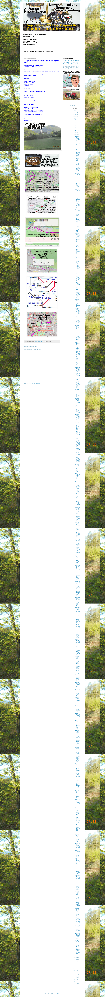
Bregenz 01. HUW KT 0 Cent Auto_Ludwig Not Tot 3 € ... (77, 198)
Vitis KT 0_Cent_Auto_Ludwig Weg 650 (77, 205)
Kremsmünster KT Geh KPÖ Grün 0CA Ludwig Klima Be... (77, 879)
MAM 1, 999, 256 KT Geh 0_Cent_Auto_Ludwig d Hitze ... (77, 320)
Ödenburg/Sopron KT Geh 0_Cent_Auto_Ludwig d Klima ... (77, 468)
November (77, 122)
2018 (75, 974)
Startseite (42, 381)
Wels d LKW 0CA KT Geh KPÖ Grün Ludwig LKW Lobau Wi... (77, 601)
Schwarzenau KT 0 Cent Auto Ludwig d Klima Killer (77, 228)
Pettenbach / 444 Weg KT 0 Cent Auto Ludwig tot (77, 169)
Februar (76, 962)
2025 (75, 112)
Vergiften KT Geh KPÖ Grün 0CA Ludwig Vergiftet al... (77, 692)
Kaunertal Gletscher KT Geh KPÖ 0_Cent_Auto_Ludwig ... (77, 401)
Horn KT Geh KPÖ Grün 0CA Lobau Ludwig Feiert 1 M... (77, 742)
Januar (76, 965)
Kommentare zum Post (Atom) (34, 383)
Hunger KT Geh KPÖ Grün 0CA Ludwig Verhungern (77, 685)
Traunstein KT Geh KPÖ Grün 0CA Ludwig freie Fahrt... (77, 838)
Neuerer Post (26, 381)
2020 (75, 970)
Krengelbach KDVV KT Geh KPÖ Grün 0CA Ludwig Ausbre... (77, 611)
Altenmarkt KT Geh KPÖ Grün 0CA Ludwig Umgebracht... (77, 619)
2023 (75, 116)
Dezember (77, 119)
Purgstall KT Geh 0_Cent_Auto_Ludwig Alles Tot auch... (77, 354)
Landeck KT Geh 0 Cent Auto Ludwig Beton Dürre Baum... (77, 243)
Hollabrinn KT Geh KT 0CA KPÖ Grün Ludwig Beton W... (77, 734)
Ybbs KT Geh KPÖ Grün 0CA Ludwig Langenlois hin (77, 708)
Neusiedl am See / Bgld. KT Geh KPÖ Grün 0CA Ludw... (77, 846)
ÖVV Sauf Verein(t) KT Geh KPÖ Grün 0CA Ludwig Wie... (77, 912)
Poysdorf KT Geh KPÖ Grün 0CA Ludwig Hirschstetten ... (77, 542)
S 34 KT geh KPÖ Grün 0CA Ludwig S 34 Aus (77, 626)
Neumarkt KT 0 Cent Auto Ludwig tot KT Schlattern (77, 176)
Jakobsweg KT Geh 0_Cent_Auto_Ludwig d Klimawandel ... (77, 303)
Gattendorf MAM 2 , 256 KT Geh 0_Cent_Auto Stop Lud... (77, 329)
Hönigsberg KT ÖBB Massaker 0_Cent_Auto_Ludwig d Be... (77, 139)
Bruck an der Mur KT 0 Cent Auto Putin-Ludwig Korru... (77, 212)
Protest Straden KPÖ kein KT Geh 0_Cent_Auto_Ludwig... (77, 494)
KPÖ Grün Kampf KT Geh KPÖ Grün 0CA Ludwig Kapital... (77, 895)
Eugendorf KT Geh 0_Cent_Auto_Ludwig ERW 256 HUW (77, 409)
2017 (75, 975)
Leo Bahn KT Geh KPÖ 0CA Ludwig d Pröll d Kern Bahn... (77, 534)
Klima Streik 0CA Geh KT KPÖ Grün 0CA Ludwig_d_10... (77, 928)
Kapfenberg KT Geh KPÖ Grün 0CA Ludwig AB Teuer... (77, 777)
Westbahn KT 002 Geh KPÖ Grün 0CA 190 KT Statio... (77, 750)
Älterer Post (57, 381)
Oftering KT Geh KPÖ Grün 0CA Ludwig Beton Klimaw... (77, 593)
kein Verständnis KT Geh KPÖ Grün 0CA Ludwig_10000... (77, 920)
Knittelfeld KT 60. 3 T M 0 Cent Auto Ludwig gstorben (77, 161)
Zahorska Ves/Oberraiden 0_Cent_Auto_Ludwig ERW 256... (77, 435)
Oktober (76, 125)
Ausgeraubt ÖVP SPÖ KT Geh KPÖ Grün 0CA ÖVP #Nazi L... (77, 951)
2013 (75, 983)
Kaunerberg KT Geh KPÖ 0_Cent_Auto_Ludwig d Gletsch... (77, 485)
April (76, 959)
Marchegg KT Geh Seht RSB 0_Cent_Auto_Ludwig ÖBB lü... (77, 443)
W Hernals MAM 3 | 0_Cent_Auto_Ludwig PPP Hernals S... (77, 337)
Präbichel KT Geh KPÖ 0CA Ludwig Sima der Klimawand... (77, 502)
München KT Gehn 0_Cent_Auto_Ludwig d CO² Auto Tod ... (77, 312)
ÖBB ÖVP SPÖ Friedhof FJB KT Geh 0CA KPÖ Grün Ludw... (77, 724)
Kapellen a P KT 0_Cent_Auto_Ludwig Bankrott (77, 146)
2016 (75, 977)
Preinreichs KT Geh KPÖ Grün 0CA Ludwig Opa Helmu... (77, 660)
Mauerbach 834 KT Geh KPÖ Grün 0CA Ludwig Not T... (77, 943)
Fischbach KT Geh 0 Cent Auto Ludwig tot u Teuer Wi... (77, 269)
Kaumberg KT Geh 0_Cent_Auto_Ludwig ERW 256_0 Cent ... (77, 418)
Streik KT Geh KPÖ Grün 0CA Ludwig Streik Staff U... (77, 886)
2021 (75, 968)
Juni (76, 134)
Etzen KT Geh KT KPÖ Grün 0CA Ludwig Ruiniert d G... (77, 821)
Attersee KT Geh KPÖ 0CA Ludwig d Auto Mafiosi (77, 518)
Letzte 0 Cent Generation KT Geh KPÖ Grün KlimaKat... (77, 862)
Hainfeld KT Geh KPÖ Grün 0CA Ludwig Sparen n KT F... (77, 936)
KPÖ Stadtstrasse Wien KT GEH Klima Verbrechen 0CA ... (77, 477)
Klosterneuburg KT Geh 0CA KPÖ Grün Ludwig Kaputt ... (77, 576)
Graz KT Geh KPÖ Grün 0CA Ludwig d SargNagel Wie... (77, 716)
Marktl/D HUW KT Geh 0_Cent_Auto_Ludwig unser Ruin (77, 346)
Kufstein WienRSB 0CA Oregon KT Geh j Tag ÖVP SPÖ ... (77, 758)
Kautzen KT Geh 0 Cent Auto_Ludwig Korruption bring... (77, 251)
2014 (75, 981)
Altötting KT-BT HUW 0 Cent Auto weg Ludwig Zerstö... (77, 220)
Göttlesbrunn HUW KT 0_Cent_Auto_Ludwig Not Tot (77, 369)
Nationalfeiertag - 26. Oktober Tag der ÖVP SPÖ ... (77, 568)
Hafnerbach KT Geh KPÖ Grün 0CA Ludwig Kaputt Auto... (77, 785)
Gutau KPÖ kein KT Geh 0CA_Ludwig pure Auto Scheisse (77, 526)
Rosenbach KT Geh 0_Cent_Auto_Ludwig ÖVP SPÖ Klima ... (77, 286)
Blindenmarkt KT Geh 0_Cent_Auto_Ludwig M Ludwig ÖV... (77, 294)
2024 (75, 114)
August (76, 130)
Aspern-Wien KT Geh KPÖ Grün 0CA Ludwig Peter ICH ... (77, 643)
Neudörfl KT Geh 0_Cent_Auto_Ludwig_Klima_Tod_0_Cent (77, 459)
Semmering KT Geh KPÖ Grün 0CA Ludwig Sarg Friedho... (77, 634)
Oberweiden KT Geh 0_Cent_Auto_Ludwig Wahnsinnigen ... (77, 426)
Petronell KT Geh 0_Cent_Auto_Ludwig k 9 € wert (77, 376)
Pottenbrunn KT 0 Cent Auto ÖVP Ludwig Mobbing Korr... (77, 154)
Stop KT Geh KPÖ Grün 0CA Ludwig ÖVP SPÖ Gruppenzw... (77, 903)
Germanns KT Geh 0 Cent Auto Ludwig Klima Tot (77, 235)
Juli (76, 132)
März (76, 961)
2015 (75, 979)
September (77, 127)
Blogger (58, 993)
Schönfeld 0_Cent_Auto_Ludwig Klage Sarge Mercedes (77, 451)
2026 (75, 110)
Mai (76, 957)
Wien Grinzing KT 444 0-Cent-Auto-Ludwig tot (77, 184)
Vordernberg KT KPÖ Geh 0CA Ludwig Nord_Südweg (77, 510)
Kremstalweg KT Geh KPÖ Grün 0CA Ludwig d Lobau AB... (77, 802)
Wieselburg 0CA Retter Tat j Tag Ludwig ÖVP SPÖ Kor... (77, 550)
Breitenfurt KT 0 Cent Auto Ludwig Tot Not (77, 192)
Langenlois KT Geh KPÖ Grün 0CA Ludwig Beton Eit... (77, 701)
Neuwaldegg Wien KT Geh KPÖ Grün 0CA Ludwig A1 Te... (77, 677)
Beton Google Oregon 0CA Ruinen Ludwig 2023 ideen (77, 811)
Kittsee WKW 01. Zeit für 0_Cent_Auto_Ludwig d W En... (77, 362)
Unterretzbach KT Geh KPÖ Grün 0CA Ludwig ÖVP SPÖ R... (77, 585)
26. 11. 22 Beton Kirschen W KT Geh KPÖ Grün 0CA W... (77, 794)
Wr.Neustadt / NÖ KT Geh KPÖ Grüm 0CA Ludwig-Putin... (77, 829)
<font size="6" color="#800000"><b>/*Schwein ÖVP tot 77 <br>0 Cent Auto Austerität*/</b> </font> (71, 62)
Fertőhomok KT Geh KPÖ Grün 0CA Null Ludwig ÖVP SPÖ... (77, 559)
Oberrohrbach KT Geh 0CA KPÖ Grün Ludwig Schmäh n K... (77, 651)
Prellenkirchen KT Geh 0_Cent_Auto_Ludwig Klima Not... (77, 277)
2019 (75, 972)
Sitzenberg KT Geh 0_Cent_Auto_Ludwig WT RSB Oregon (77, 384)
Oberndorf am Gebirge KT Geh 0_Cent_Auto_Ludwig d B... (77, 393)
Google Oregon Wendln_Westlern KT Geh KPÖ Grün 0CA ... (77, 767)
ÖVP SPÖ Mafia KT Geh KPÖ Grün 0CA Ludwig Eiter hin (77, 853)
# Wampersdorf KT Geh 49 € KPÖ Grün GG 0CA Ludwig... (77, 669)
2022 (75, 118)
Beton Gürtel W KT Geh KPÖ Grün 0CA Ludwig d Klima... (77, 870)
